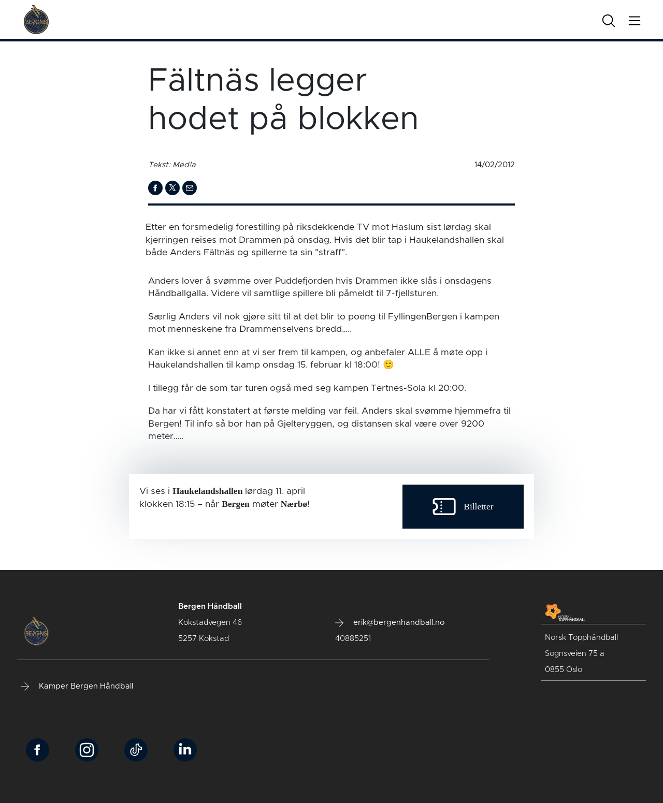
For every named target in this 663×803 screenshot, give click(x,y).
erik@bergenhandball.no (389, 623)
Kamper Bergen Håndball (77, 686)
